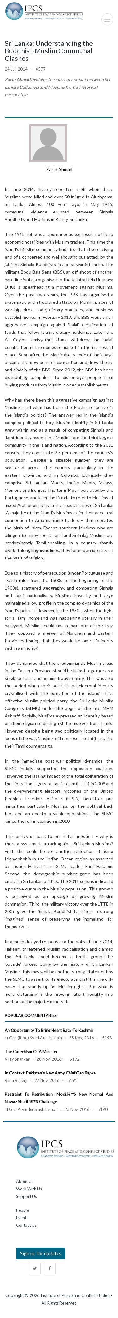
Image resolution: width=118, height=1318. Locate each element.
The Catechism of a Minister (31, 1051)
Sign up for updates (40, 1253)
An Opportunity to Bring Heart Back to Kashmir (49, 1030)
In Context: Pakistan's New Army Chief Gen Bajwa (50, 1072)
